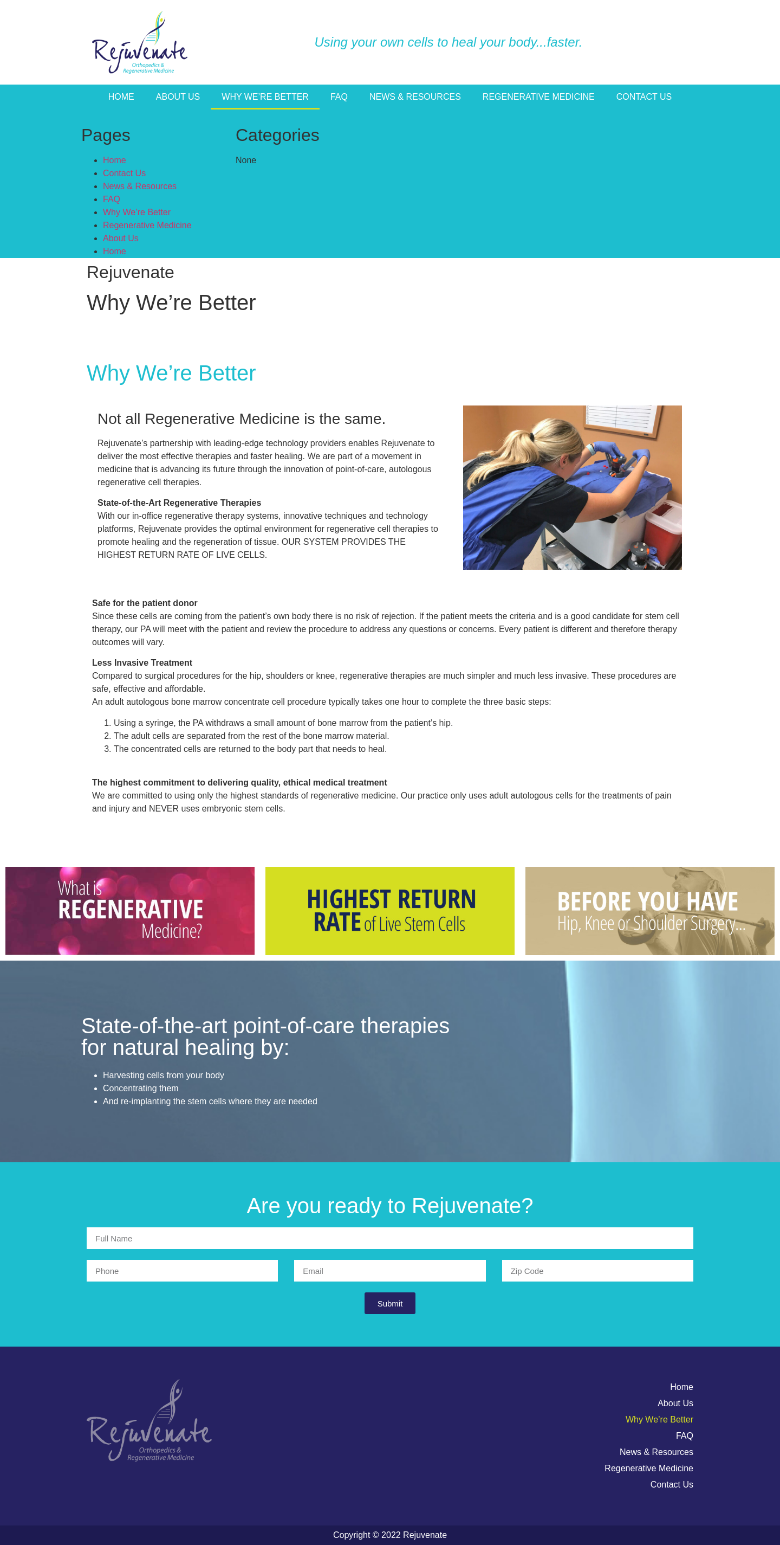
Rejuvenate (130, 272)
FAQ (339, 96)
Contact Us (644, 96)
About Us (178, 96)
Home (121, 96)
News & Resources (415, 96)
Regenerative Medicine (539, 96)
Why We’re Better (265, 96)
